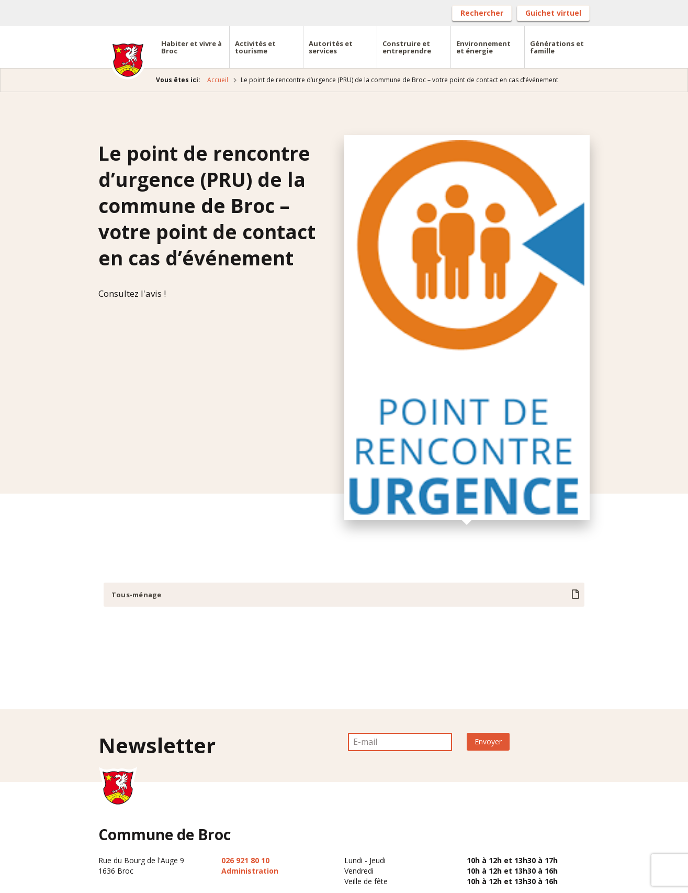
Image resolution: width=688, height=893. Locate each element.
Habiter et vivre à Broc (191, 47)
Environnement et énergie (483, 47)
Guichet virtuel (553, 13)
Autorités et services (331, 47)
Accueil (217, 79)
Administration (249, 871)
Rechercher (481, 13)
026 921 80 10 (245, 860)
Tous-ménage (136, 594)
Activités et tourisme (255, 47)
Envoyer (488, 741)
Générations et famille (557, 47)
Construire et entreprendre (406, 47)
